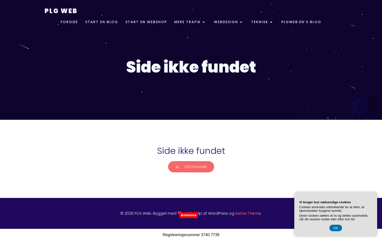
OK (335, 228)
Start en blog (101, 21)
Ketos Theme (248, 213)
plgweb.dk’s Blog (301, 21)
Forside (69, 21)
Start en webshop (146, 21)
